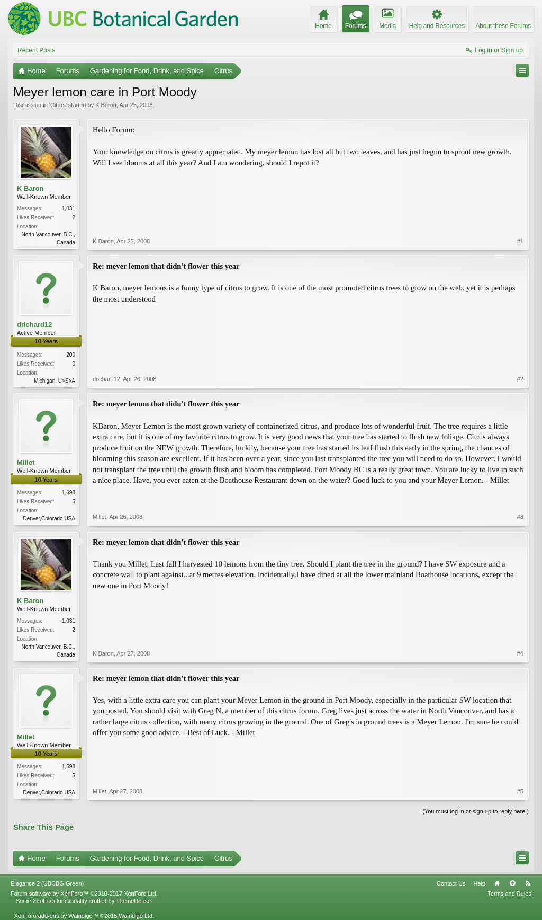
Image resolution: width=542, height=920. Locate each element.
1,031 (68, 208)
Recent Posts (36, 50)
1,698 (68, 493)
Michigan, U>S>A (54, 381)
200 (70, 355)
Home (497, 883)
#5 (520, 791)
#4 (520, 653)
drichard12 (34, 325)
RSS (527, 883)
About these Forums (503, 26)
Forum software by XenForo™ (84, 893)
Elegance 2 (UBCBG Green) (47, 883)
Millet (25, 462)
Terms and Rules (509, 893)
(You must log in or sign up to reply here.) (475, 811)
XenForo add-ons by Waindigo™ (56, 916)
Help (479, 883)
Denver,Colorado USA (49, 518)
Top (512, 883)
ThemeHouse (133, 901)
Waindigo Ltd (135, 916)
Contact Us (451, 883)
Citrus (58, 105)
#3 (520, 517)
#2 (520, 379)
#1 (520, 241)
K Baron (105, 105)
